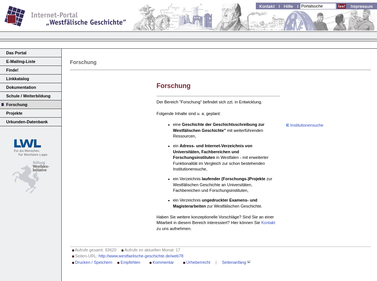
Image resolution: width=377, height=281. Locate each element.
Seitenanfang (234, 262)
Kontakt (268, 222)
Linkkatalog (17, 78)
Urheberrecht (198, 262)
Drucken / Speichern (94, 262)
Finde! (12, 70)
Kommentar (163, 262)
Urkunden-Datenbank (27, 122)
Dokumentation (21, 87)
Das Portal (16, 53)
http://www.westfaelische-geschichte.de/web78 (141, 256)
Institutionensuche (307, 125)
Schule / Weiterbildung (28, 96)
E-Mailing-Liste (21, 61)
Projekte (14, 113)
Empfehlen (130, 262)
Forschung (17, 104)
